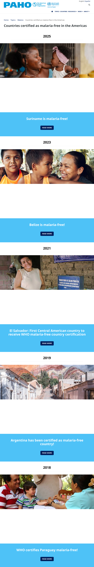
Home (6, 20)
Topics (13, 20)
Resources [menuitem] (72, 11)
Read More (47, 128)
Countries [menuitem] (63, 11)
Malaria (20, 20)
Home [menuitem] (52, 12)
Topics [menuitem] (57, 11)
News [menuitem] (80, 11)
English (81, 1)
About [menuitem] (86, 11)
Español (87, 1)
